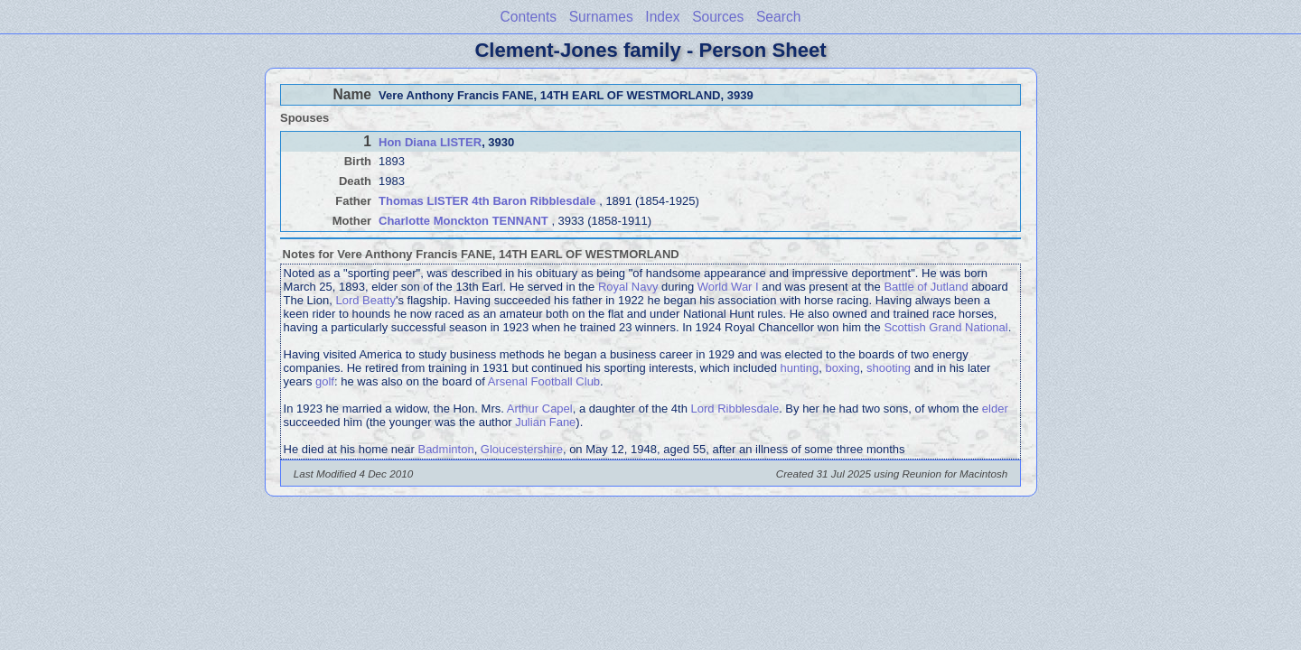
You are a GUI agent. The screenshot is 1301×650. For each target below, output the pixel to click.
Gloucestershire (522, 449)
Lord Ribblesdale (735, 408)
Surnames (601, 16)
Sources (718, 16)
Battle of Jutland (926, 286)
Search (778, 16)
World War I (728, 286)
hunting (800, 368)
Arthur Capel (540, 408)
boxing (842, 368)
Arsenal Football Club (544, 381)
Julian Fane (545, 422)
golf (324, 381)
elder (995, 408)
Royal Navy (628, 286)
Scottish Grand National (945, 327)
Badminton (445, 449)
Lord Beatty (365, 300)
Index (662, 16)
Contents (529, 16)
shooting (888, 368)
